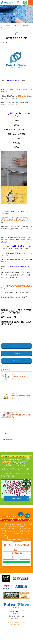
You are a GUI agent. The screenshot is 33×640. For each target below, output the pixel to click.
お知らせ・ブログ (10, 25)
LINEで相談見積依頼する (18, 567)
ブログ (18, 25)
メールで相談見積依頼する (18, 562)
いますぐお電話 (16, 498)
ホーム (2, 25)
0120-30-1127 (18, 550)
